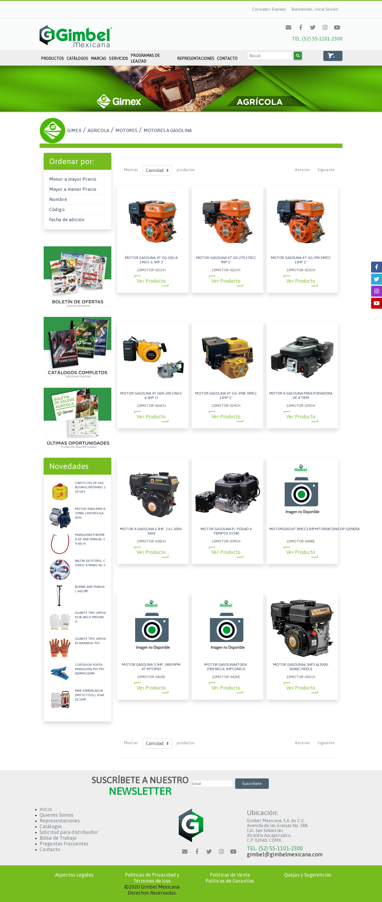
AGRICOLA (98, 130)
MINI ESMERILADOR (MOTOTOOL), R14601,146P (89, 695)
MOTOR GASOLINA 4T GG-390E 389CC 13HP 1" (226, 395)
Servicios (118, 58)
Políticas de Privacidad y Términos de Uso (152, 878)
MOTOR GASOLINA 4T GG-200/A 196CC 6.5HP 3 (151, 259)
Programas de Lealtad (145, 58)
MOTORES (126, 130)
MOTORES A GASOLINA (168, 130)
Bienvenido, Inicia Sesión (314, 9)
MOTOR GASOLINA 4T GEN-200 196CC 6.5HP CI (151, 395)
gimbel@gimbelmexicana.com (285, 854)
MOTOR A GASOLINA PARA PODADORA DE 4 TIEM (301, 395)
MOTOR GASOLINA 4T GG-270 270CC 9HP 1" (226, 259)
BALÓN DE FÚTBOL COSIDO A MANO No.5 (90, 563)
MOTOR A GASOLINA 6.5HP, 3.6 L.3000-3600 (151, 531)
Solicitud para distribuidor (69, 832)
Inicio (46, 809)
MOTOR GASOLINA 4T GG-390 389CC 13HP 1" (301, 259)
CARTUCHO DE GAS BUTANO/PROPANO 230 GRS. (90, 487)
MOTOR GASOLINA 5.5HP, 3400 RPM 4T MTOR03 (151, 666)
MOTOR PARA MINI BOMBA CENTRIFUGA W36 (90, 513)
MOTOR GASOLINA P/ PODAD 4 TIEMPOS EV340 (226, 531)
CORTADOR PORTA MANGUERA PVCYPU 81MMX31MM (90, 669)
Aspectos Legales (74, 875)
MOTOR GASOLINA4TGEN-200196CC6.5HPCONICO (225, 666)
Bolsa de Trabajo (58, 838)
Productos (52, 58)
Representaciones (195, 58)
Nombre (58, 199)
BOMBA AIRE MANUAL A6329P (90, 589)
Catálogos (77, 58)
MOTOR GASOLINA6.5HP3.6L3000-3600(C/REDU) (301, 666)
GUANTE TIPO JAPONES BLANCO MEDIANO (90, 617)
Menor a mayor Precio (72, 179)
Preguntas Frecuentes (64, 843)
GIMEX (74, 130)
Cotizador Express (269, 9)
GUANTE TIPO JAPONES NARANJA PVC (90, 641)
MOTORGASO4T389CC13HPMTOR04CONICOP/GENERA (314, 529)
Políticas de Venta (230, 875)
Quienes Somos (56, 815)
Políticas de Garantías (229, 881)
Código (57, 209)
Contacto (227, 58)
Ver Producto (151, 281)
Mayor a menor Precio (72, 189)
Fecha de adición (67, 219)
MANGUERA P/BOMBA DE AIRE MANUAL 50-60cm (90, 539)
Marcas (98, 58)
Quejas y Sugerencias (307, 875)
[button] (332, 56)
